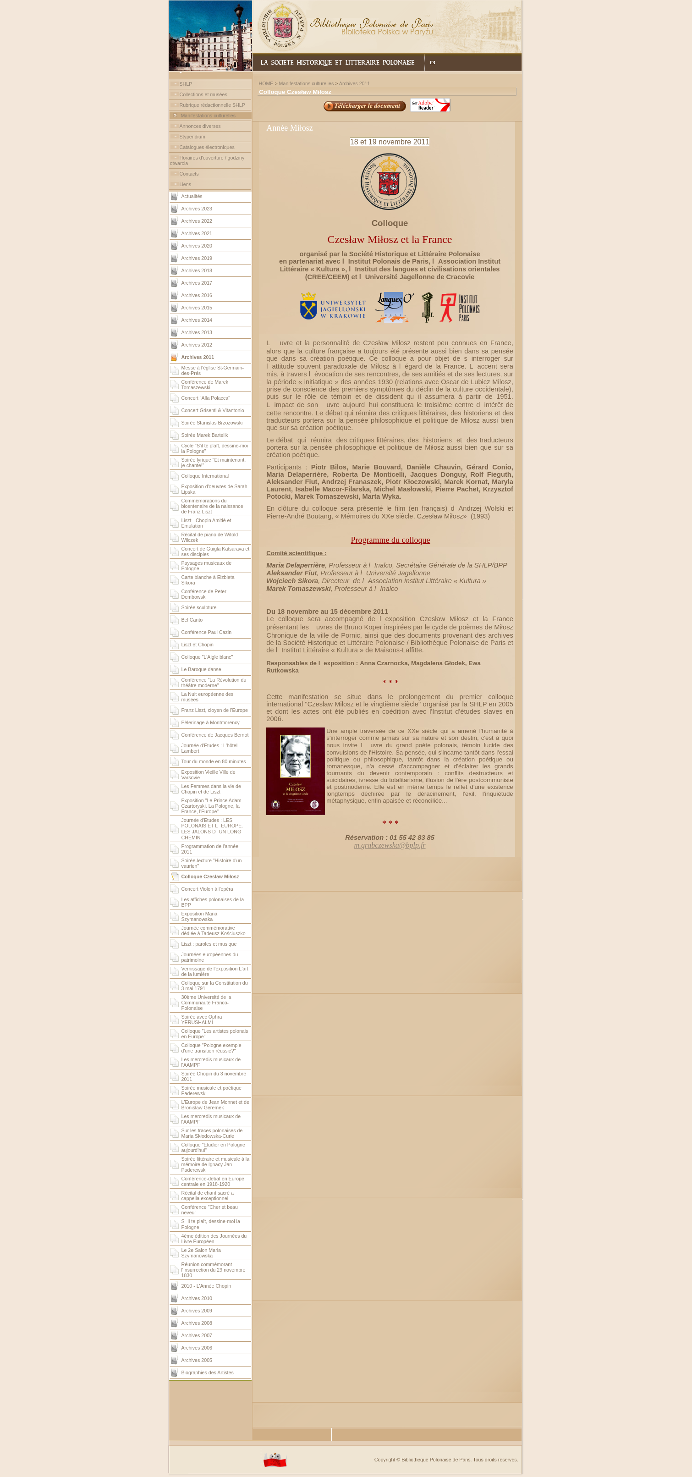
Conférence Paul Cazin (206, 632)
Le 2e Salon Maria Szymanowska (201, 1252)
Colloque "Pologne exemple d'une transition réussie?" (211, 1047)
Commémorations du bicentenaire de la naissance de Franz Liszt (212, 506)
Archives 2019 (197, 258)
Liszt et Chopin (197, 644)
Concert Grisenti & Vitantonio (212, 410)
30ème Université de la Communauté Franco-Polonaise (206, 1002)
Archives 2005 (197, 1360)
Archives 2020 (197, 245)
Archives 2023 (197, 208)
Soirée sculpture (199, 607)
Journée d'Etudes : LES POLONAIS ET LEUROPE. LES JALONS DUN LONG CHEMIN (212, 828)
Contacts (189, 173)
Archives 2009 (197, 1310)
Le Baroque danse (201, 669)
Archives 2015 (197, 307)
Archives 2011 (354, 83)
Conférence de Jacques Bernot (215, 735)
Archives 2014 (197, 320)
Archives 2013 (197, 332)
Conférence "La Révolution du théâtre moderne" (214, 682)
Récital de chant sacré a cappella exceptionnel (207, 1195)
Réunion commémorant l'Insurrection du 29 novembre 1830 (213, 1270)
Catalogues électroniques (207, 147)
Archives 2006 (197, 1347)
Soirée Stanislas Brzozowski (212, 422)
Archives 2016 (197, 295)
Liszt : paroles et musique (209, 944)
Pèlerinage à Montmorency (210, 722)
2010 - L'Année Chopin (206, 1286)
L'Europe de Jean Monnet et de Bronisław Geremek (215, 1104)
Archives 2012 (197, 344)
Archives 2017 (197, 283)
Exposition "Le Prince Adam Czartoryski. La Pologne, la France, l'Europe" (211, 806)
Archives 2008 (197, 1323)
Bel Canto (192, 620)
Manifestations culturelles (208, 115)
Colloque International (205, 476)
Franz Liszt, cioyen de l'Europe (214, 710)
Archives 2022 (197, 221)
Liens (185, 184)
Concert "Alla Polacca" (205, 398)
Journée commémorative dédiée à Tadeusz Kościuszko (213, 930)
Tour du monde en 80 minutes (213, 761)
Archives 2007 (197, 1335)
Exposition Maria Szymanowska (199, 916)
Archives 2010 (197, 1298)
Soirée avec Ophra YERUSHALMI (201, 1019)
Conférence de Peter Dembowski (203, 594)
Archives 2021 (197, 233)
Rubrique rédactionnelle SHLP (212, 105)
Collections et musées (203, 94)
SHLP (186, 84)
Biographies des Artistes (207, 1372)
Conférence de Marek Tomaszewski (204, 384)
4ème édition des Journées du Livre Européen (214, 1238)
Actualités (192, 196)
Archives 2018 (197, 270)
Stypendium (192, 136)
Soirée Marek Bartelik (204, 435)
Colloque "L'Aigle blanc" (207, 657)
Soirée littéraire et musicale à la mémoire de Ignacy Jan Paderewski (215, 1164)
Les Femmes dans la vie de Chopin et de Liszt (211, 788)
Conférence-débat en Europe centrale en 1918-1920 (212, 1181)
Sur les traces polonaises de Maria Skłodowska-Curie (212, 1133)
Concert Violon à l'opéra (207, 889)
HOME (265, 83)
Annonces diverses (200, 126)
